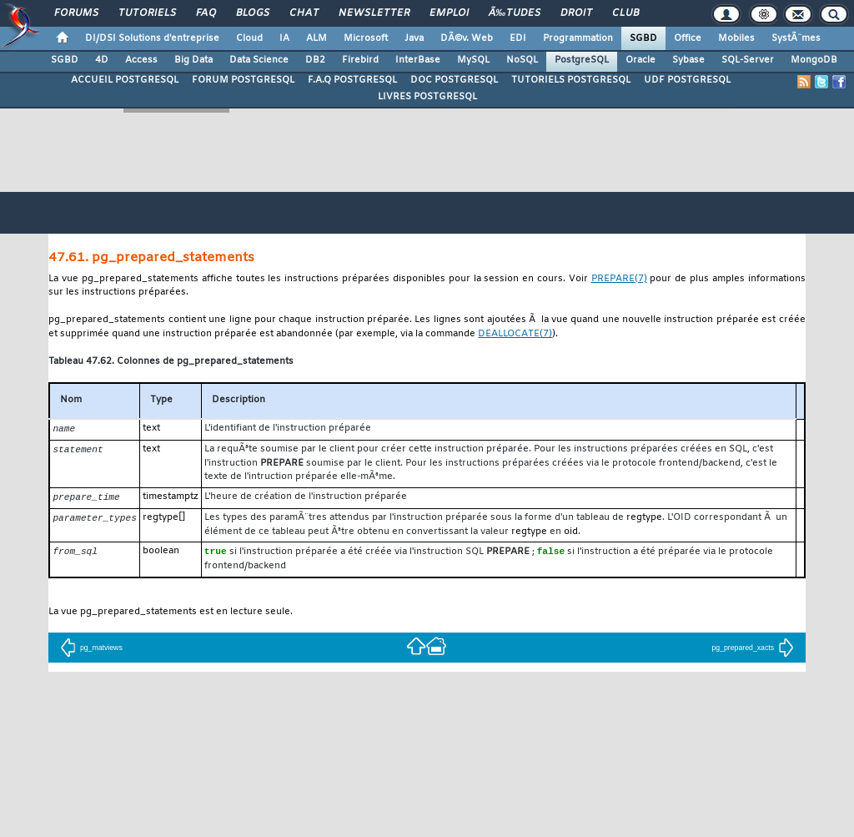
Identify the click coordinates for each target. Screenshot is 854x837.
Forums (76, 13)
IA (284, 38)
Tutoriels (147, 13)
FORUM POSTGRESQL (243, 80)
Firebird (360, 60)
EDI (518, 38)
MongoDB (814, 60)
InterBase (417, 60)
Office (687, 38)
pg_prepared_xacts (752, 650)
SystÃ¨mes (796, 38)
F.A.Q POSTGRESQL (352, 80)
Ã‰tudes (514, 13)
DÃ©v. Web (466, 38)
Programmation (578, 38)
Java (414, 38)
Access (141, 60)
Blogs (252, 13)
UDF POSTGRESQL (687, 80)
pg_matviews (91, 650)
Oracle (640, 60)
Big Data (193, 60)
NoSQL (522, 60)
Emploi (449, 13)
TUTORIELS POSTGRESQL (570, 80)
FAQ (206, 13)
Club (625, 13)
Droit (576, 13)
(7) (619, 279)
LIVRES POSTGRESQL (427, 97)
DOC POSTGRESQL (454, 80)
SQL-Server (747, 60)
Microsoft (366, 38)
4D (101, 60)
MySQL (473, 60)
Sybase (688, 60)
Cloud (249, 38)
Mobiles (736, 38)
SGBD (643, 38)
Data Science (259, 60)
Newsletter (374, 13)
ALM (316, 38)
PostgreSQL (582, 60)
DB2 (315, 60)
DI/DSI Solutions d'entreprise (152, 38)
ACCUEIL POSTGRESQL (124, 80)
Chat (304, 13)
